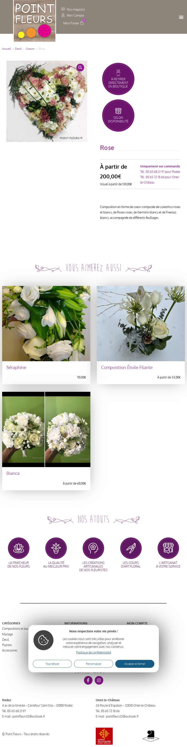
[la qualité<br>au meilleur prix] (56, 548)
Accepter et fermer (134, 663)
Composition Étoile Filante (127, 367)
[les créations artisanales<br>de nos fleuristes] (93, 548)
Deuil (18, 48)
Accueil (6, 48)
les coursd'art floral (131, 564)
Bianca (13, 473)
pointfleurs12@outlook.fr (28, 716)
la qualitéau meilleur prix (56, 564)
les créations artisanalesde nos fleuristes (93, 566)
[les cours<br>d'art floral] (131, 548)
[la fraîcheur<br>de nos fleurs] (18, 548)
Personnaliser (93, 663)
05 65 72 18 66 (155, 177)
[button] (181, 16)
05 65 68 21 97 (155, 171)
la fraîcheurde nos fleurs (19, 564)
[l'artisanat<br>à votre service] (168, 548)
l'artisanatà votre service (168, 564)
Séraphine (16, 367)
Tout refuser (52, 663)
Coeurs (30, 48)
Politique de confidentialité (93, 652)
